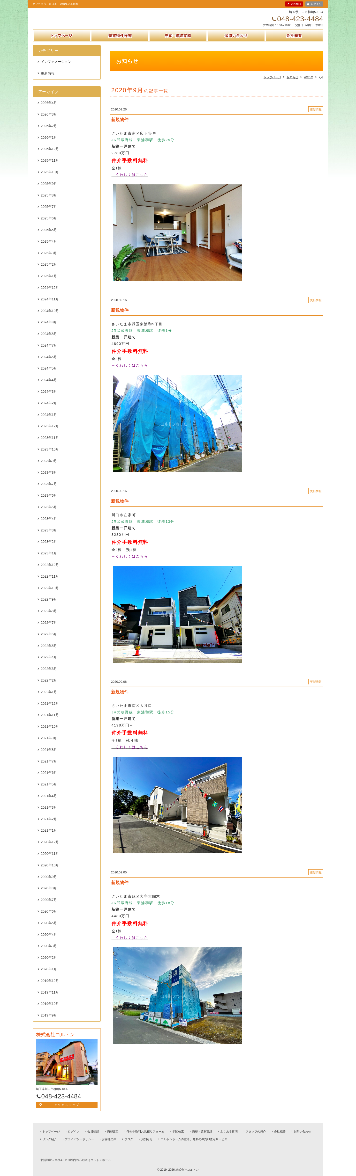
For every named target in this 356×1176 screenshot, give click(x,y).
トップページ (62, 46)
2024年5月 (49, 374)
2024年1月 (49, 420)
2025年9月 (49, 189)
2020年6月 (49, 917)
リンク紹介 (49, 1139)
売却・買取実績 (178, 46)
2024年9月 (49, 327)
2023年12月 (50, 431)
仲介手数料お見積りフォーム (145, 1132)
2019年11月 (50, 997)
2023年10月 (50, 455)
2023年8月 (49, 477)
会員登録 (295, 3)
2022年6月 (49, 639)
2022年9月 (49, 605)
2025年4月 (49, 247)
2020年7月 (49, 905)
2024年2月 (49, 408)
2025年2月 (49, 270)
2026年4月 (49, 108)
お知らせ (147, 1139)
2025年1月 (49, 281)
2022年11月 (50, 582)
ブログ (128, 1139)
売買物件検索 (120, 46)
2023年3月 (49, 535)
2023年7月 (49, 489)
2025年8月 (49, 200)
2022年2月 (49, 686)
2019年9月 (49, 1021)
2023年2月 (49, 547)
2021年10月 (50, 732)
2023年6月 (49, 501)
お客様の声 (109, 1139)
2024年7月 (49, 351)
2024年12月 (50, 293)
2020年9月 (49, 882)
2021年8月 (49, 755)
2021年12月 (50, 709)
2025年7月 (49, 212)
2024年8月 (49, 339)
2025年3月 (49, 258)
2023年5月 (49, 512)
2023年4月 (49, 524)
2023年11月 (50, 443)
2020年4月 (49, 940)
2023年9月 (49, 466)
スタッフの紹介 (256, 1132)
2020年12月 (50, 847)
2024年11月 (50, 304)
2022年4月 (49, 662)
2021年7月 (49, 766)
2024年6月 (49, 362)
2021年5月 (49, 789)
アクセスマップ (66, 1110)
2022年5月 (49, 651)
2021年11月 (50, 720)
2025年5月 (49, 235)
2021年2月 (49, 824)
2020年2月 (49, 963)
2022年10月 (50, 593)
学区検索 (178, 1132)
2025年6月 (49, 223)
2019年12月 (50, 986)
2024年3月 (49, 397)
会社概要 (294, 46)
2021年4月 (49, 801)
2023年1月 (49, 558)
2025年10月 (50, 177)
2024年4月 (49, 385)
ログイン (316, 3)
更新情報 (47, 78)
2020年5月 (49, 928)
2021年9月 (49, 743)
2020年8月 (49, 893)
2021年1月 (49, 836)
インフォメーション (56, 67)
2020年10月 (50, 870)
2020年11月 (50, 859)
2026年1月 (49, 143)
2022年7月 (49, 628)
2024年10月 (50, 316)
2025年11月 (50, 166)
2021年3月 (49, 813)
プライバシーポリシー (79, 1139)
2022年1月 (49, 697)
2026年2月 (49, 131)
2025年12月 (50, 154)
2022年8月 (49, 616)
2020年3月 (49, 951)
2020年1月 (49, 974)
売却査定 (113, 1132)
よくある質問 (229, 1132)
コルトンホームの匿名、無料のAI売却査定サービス (194, 1139)
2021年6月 (49, 778)
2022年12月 (50, 570)
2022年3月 (49, 674)
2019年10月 (50, 1009)
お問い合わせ (236, 46)
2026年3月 (49, 120)
